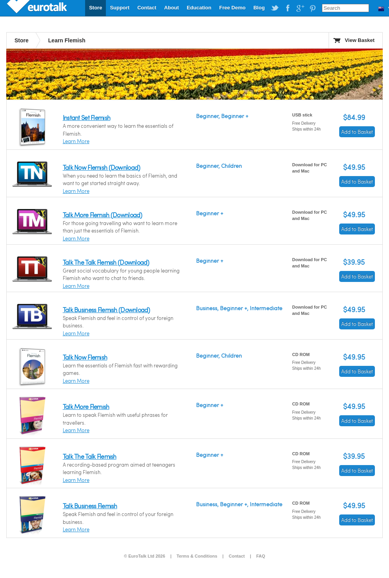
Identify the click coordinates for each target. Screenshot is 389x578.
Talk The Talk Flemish (89, 456)
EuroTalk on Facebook (287, 8)
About (171, 8)
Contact (146, 8)
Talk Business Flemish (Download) (106, 309)
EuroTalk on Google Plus (300, 8)
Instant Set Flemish (86, 117)
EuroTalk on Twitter (275, 8)
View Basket (359, 40)
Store (95, 8)
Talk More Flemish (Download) (102, 215)
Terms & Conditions (196, 556)
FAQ (260, 556)
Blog (259, 8)
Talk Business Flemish (90, 506)
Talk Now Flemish (85, 357)
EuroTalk (37, 8)
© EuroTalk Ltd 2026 (144, 556)
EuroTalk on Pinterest (312, 8)
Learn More (76, 141)
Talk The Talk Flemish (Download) (106, 262)
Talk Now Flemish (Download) (101, 167)
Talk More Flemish (86, 406)
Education (199, 8)
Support (119, 8)
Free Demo (232, 8)
